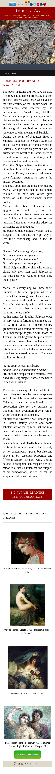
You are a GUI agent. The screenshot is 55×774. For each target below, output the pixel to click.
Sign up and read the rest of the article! (27, 494)
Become (27, 754)
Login (12, 4)
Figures (13, 73)
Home (5, 73)
